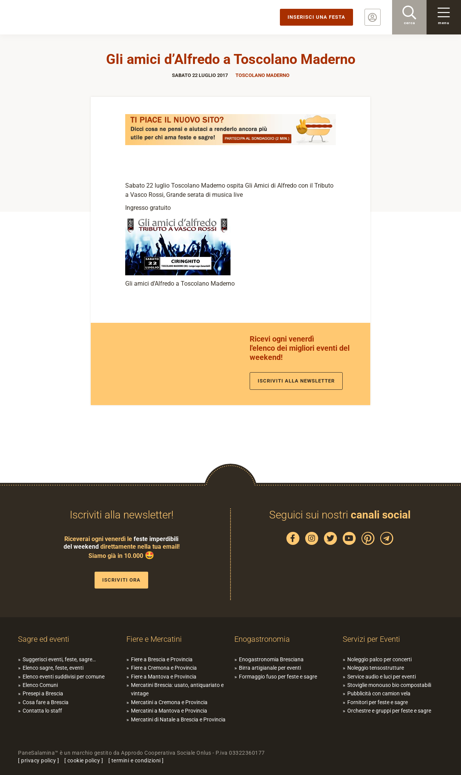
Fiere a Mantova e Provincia (163, 677)
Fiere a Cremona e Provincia (164, 668)
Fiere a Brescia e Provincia (162, 659)
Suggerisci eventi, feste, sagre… (59, 659)
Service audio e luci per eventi (381, 677)
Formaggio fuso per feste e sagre (278, 677)
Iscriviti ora (121, 580)
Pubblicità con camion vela (378, 693)
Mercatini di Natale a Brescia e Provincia (178, 719)
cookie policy (83, 760)
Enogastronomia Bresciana (271, 659)
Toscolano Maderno (262, 75)
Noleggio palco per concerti (379, 659)
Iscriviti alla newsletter (296, 381)
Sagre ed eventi (43, 639)
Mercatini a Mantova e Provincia (169, 711)
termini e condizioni (136, 760)
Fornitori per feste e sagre (377, 702)
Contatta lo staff (42, 711)
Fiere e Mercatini (154, 639)
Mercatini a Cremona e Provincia (169, 702)
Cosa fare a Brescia (46, 702)
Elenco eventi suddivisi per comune (64, 677)
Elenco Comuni (40, 685)
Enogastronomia (262, 639)
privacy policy (38, 760)
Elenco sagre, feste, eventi (53, 668)
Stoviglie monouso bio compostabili (389, 685)
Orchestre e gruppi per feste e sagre (389, 711)
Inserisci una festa (316, 17)
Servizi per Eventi (371, 639)
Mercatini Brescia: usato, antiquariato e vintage (177, 689)
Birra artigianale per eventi (270, 668)
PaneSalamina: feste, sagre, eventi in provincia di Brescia (59, 17)
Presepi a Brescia (43, 693)
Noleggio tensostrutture (375, 668)
